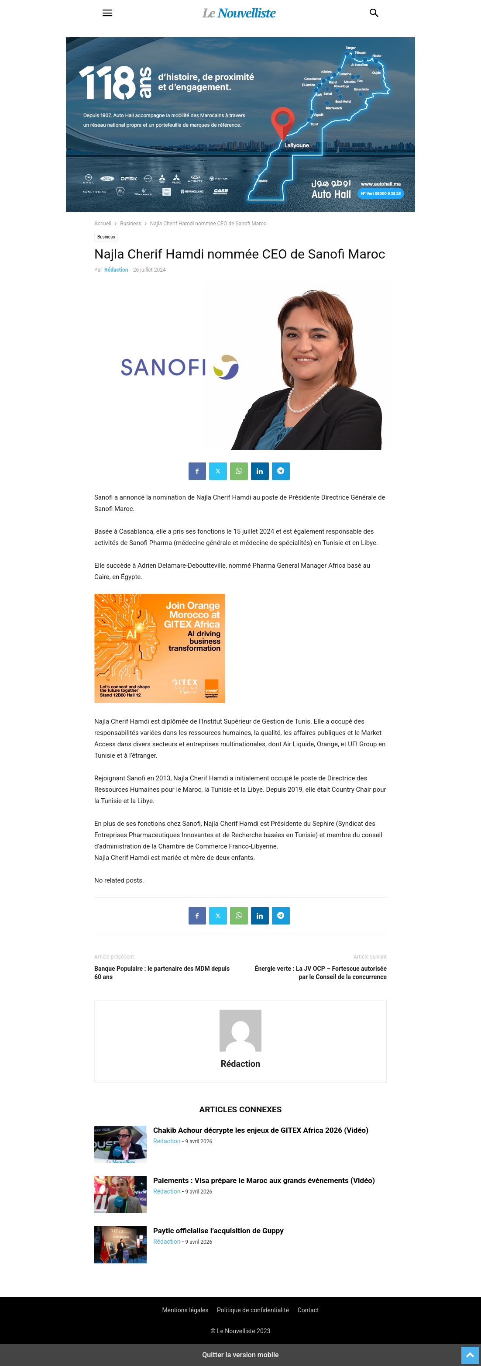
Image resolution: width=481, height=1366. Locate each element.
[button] (107, 13)
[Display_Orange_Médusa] (159, 710)
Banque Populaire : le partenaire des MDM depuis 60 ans (162, 972)
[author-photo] (240, 1051)
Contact (308, 1310)
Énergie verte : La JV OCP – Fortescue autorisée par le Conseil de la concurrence (321, 972)
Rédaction (116, 270)
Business (130, 224)
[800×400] (240, 209)
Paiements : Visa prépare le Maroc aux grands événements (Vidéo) (264, 1180)
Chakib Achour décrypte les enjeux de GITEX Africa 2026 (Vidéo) (260, 1130)
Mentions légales (185, 1310)
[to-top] (470, 1351)
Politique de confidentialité (253, 1310)
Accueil (102, 224)
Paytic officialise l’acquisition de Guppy (218, 1230)
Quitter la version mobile (240, 1355)
